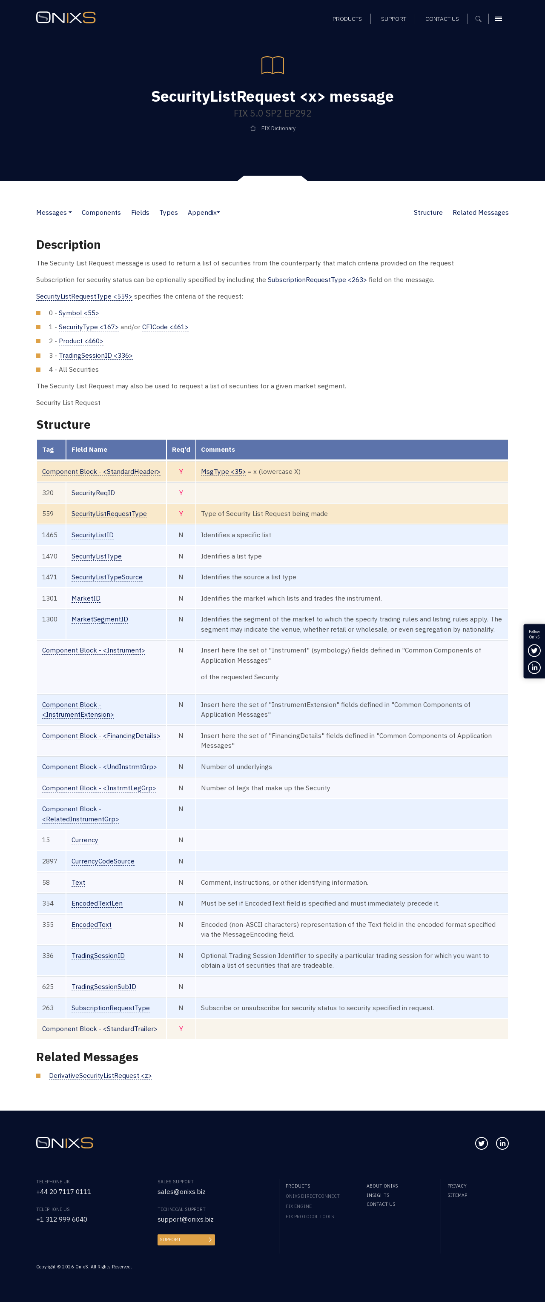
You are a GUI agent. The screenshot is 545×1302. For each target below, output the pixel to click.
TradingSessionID (98, 955)
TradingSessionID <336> (96, 355)
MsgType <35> (224, 471)
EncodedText (92, 924)
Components (101, 212)
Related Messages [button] (481, 212)
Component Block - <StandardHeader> (101, 471)
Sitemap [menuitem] (457, 1195)
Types (168, 212)
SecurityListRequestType (110, 513)
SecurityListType (97, 556)
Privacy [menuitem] (457, 1186)
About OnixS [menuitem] (382, 1186)
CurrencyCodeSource (103, 861)
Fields (140, 212)
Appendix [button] (202, 212)
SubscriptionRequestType (111, 1007)
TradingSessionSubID (104, 986)
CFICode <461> (166, 326)
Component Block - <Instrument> (94, 650)
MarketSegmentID (100, 619)
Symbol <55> (79, 312)
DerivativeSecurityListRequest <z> (101, 1075)
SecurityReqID (93, 492)
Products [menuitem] (298, 1186)
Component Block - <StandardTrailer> (100, 1028)
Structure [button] (428, 212)
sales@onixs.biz (182, 1191)
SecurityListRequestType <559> (84, 296)
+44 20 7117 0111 (63, 1191)
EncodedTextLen (97, 903)
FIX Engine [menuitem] (299, 1206)
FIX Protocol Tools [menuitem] (310, 1216)
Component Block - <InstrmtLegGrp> (99, 787)
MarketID (86, 598)
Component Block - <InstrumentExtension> (78, 709)
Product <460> (81, 340)
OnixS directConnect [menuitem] (313, 1196)
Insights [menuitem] (378, 1195)
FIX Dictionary (278, 128)
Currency (85, 839)
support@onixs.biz (186, 1219)
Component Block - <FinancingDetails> (101, 735)
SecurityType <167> (89, 326)
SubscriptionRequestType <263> (318, 279)
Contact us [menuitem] (381, 1204)
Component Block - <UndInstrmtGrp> (100, 766)
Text (78, 882)
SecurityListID (93, 534)
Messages (51, 212)
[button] (70, 212)
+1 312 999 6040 (61, 1219)
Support (170, 1239)
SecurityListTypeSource (107, 577)
